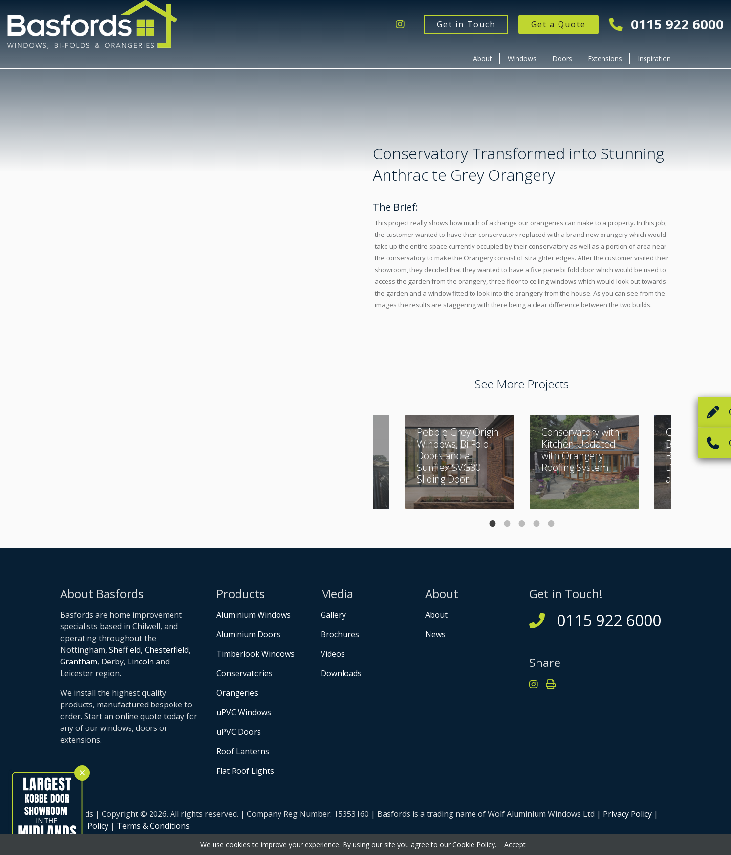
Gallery (333, 614)
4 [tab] (536, 524)
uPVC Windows (243, 712)
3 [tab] (522, 524)
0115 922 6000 (667, 25)
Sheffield (125, 649)
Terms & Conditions (153, 825)
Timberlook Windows (255, 653)
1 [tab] (492, 524)
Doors (562, 58)
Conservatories (244, 673)
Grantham (78, 661)
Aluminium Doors (248, 634)
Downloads (341, 673)
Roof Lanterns (242, 751)
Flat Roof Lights (245, 771)
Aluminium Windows (253, 614)
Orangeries (237, 692)
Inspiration (654, 58)
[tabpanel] (584, 462)
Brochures (340, 634)
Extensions (605, 58)
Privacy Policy (627, 814)
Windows (522, 58)
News (435, 634)
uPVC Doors (238, 732)
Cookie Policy (473, 844)
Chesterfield (167, 649)
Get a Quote (558, 24)
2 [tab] (507, 524)
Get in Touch (466, 24)
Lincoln (141, 661)
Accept (515, 844)
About (482, 58)
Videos (333, 653)
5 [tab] (551, 524)
